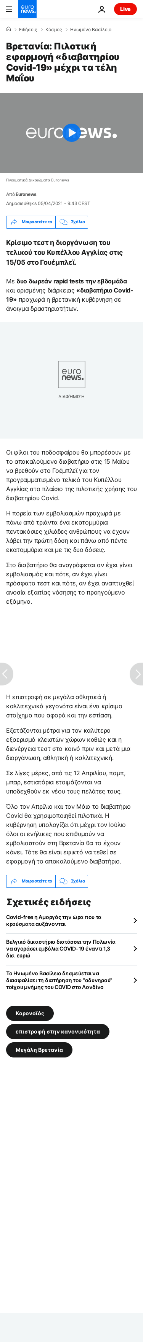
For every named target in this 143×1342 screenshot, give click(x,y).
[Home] (8, 29)
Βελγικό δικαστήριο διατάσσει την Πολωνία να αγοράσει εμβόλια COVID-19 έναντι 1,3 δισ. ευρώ (61, 948)
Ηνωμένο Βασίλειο (90, 29)
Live (125, 9)
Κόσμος (53, 29)
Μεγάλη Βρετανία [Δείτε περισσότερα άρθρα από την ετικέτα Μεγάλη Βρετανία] (39, 1049)
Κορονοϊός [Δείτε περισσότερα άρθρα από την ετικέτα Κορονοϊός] (30, 1013)
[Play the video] (71, 133)
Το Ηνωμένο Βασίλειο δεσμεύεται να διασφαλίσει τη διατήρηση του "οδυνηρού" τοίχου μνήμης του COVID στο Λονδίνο (59, 980)
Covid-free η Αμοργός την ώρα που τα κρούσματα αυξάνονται (53, 920)
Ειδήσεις (28, 29)
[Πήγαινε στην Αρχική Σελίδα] (27, 9)
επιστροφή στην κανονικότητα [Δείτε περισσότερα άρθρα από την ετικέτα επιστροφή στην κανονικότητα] (58, 1031)
